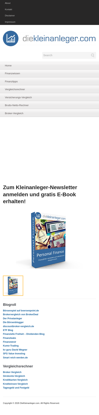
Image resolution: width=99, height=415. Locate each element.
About (7, 3)
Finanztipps (11, 81)
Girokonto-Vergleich (14, 376)
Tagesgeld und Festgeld (16, 387)
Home (8, 65)
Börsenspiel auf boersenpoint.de (21, 310)
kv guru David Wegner (15, 349)
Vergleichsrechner (15, 89)
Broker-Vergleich (14, 113)
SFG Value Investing (14, 353)
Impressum (10, 22)
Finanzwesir (9, 342)
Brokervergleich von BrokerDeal (20, 314)
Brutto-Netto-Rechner (17, 105)
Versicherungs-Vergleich (18, 97)
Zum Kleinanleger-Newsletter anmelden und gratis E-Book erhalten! (40, 194)
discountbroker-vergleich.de (18, 326)
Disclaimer (10, 15)
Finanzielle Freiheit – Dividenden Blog (23, 334)
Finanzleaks (9, 338)
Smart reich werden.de (15, 357)
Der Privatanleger (12, 318)
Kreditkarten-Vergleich (15, 380)
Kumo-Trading (10, 345)
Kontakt (8, 9)
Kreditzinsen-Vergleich (15, 384)
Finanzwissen (12, 73)
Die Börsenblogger (13, 322)
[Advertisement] (49, 150)
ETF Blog (8, 330)
